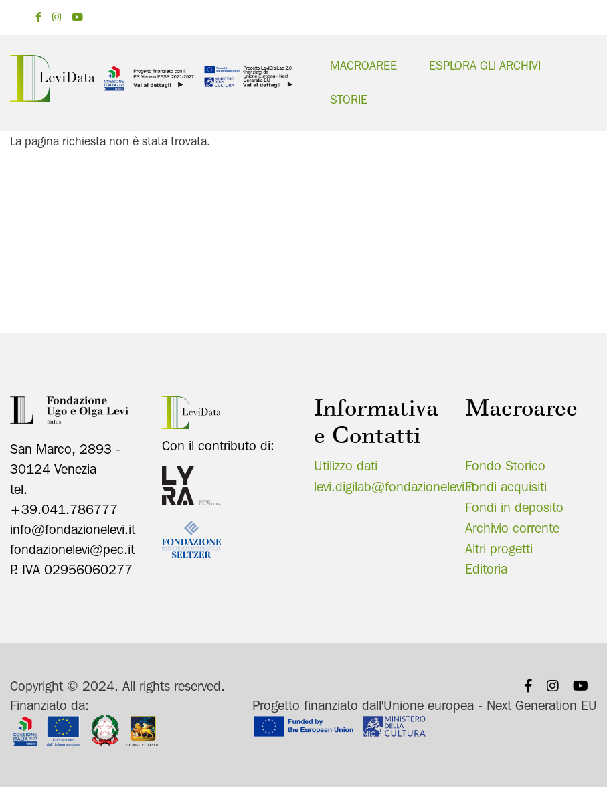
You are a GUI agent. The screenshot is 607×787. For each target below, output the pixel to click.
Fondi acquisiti (506, 486)
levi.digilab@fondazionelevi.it (394, 486)
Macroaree (363, 65)
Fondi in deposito (514, 506)
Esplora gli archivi (485, 65)
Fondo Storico (505, 465)
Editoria (486, 568)
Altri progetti (499, 547)
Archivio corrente (512, 527)
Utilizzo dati (345, 465)
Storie (348, 99)
